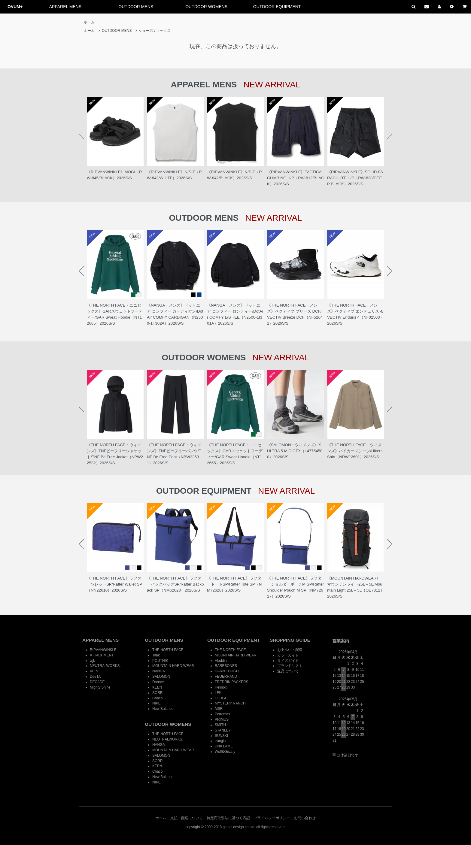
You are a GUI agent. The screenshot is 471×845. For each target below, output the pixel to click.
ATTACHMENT (102, 655)
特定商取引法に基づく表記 (228, 818)
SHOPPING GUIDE (290, 640)
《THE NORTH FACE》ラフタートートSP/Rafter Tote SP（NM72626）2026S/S (234, 584)
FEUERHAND (226, 676)
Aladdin (221, 661)
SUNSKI (221, 736)
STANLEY (223, 730)
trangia (220, 741)
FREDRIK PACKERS (231, 682)
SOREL (158, 693)
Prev (81, 134)
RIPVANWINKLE (103, 650)
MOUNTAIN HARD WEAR (173, 666)
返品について (288, 671)
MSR (219, 709)
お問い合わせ (305, 818)
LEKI (219, 693)
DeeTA (95, 676)
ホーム (89, 22)
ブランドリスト (289, 666)
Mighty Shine (100, 687)
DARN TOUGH (227, 671)
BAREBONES (226, 666)
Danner (158, 682)
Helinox (221, 687)
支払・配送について (186, 818)
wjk (92, 661)
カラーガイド (288, 655)
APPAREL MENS (65, 6)
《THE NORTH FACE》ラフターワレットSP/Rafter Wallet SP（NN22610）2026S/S (114, 584)
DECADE (97, 682)
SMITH (220, 725)
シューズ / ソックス (155, 31)
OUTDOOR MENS (135, 6)
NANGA (158, 671)
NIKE (156, 703)
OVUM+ (15, 6)
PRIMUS (222, 719)
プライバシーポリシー (272, 818)
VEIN (94, 671)
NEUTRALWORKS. (105, 666)
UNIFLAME (224, 746)
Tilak (156, 655)
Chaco (157, 698)
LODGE (221, 698)
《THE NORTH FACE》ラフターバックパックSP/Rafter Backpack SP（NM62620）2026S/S (175, 584)
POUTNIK (160, 661)
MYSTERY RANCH (230, 703)
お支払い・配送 (289, 650)
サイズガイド (288, 661)
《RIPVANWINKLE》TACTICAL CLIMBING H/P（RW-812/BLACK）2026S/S (295, 178)
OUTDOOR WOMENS (206, 6)
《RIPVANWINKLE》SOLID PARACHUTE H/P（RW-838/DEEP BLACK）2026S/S (355, 178)
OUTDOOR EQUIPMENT (277, 6)
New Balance (162, 709)
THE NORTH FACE (168, 650)
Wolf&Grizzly (225, 752)
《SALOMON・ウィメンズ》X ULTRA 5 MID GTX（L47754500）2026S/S (294, 451)
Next (389, 134)
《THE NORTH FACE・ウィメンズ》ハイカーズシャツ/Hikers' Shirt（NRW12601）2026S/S (355, 451)
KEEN (157, 687)
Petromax (222, 714)
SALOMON (161, 676)
